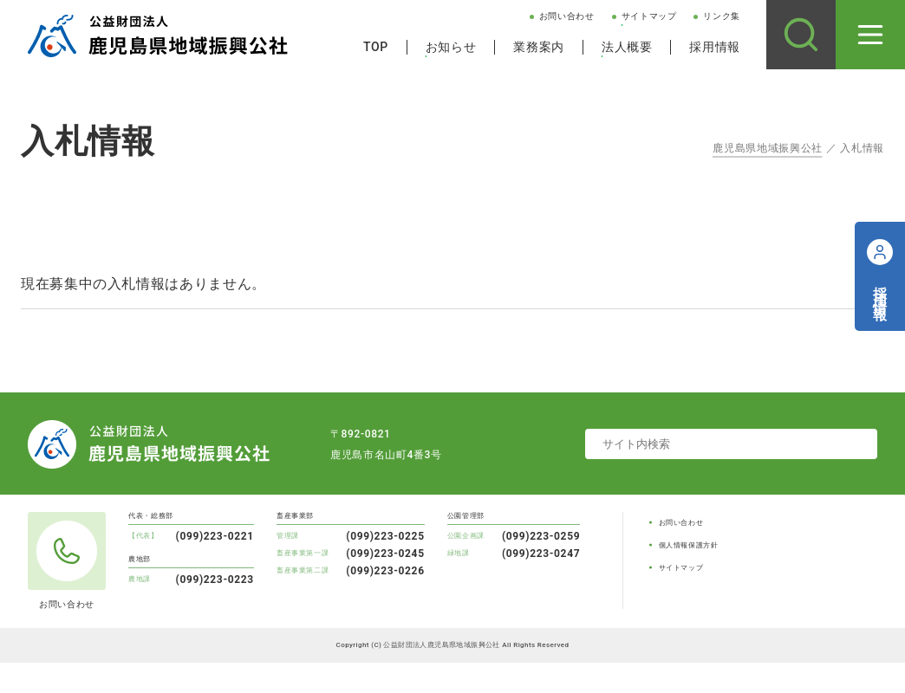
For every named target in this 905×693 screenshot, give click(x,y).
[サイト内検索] (801, 34)
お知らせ (451, 47)
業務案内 (538, 47)
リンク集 (721, 16)
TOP (375, 47)
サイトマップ (649, 16)
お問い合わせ (567, 16)
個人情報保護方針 (689, 545)
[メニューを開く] (870, 34)
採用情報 (714, 47)
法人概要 (627, 47)
